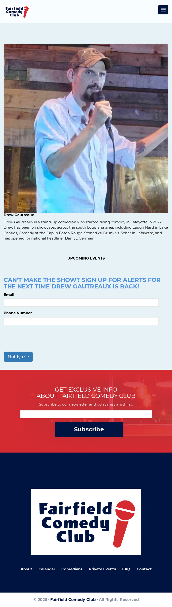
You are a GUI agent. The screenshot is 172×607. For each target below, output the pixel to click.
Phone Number (18, 313)
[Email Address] (86, 414)
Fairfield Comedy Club (73, 599)
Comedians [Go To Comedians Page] (72, 569)
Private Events (102, 569)
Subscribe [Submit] (89, 429)
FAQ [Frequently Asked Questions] (126, 569)
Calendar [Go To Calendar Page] (46, 569)
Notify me (18, 357)
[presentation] (40, 338)
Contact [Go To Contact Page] (144, 569)
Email (9, 294)
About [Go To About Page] (26, 569)
